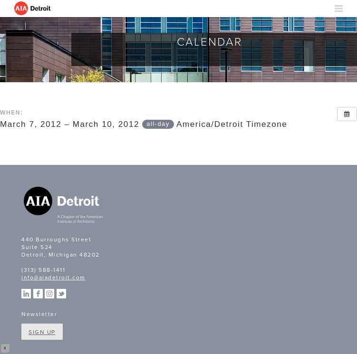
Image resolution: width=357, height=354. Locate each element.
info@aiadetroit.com (53, 277)
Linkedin (26, 293)
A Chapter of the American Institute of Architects (64, 206)
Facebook (38, 293)
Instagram (49, 293)
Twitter (61, 293)
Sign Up (42, 332)
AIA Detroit (33, 8)
